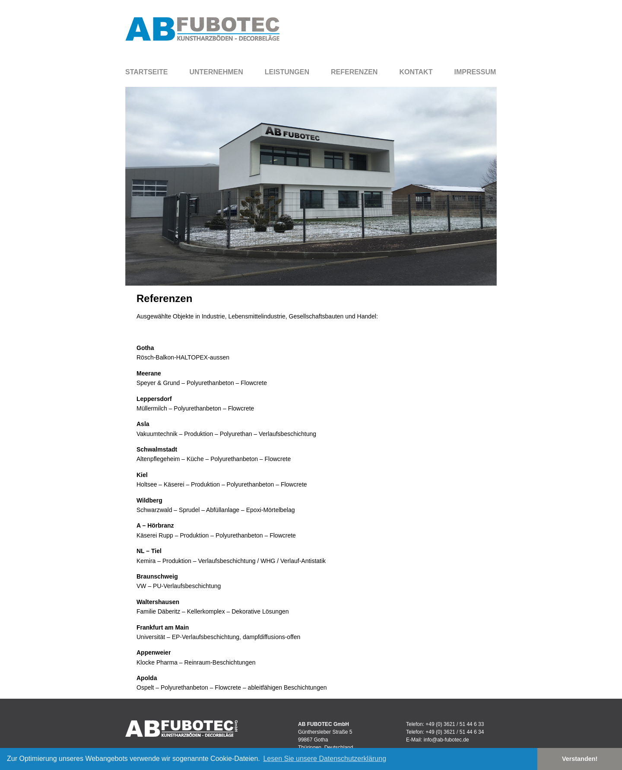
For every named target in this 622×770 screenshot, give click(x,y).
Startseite (146, 72)
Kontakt (415, 72)
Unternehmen (216, 72)
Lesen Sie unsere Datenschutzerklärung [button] (324, 758)
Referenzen (354, 72)
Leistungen (287, 72)
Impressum (475, 72)
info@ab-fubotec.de (446, 740)
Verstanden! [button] (579, 758)
